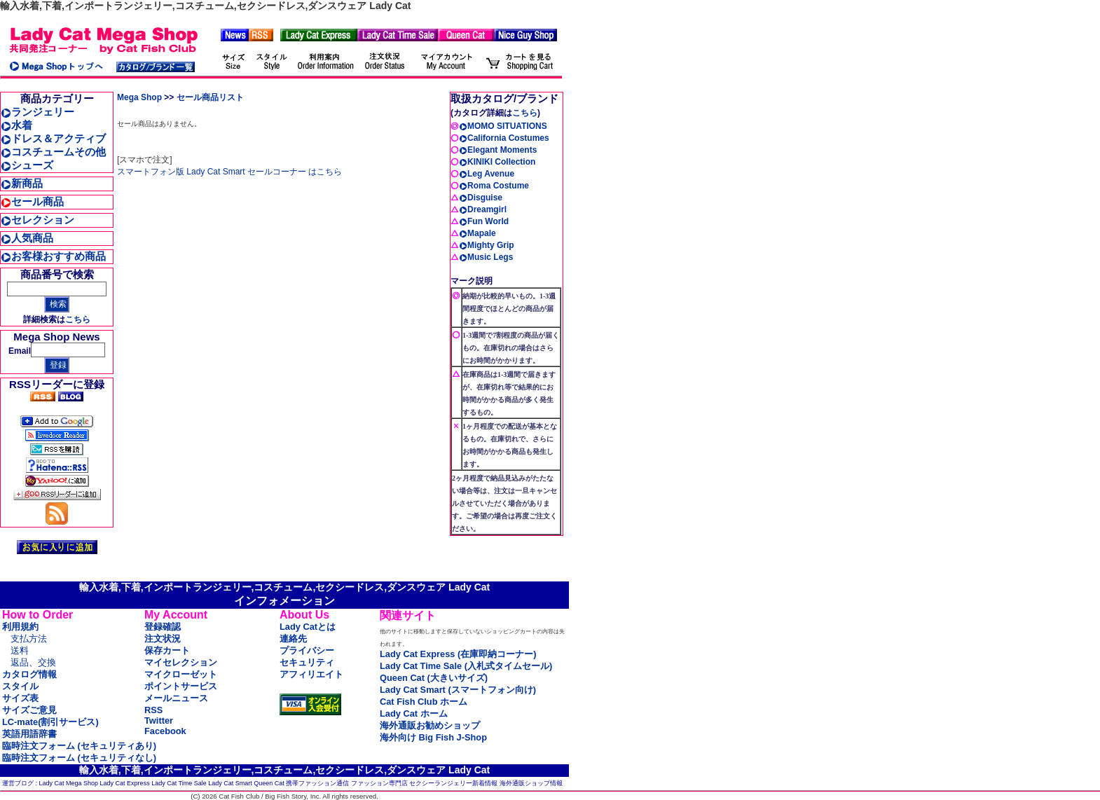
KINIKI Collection (497, 162)
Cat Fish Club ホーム (423, 701)
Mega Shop (139, 97)
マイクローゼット (180, 674)
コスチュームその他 (53, 152)
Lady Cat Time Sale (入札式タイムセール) (466, 666)
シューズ (27, 165)
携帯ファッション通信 (317, 783)
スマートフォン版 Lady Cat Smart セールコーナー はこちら (229, 172)
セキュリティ (307, 662)
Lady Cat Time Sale (179, 783)
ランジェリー (37, 112)
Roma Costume (494, 186)
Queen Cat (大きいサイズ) (434, 678)
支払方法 (29, 638)
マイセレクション (180, 662)
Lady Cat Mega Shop (69, 783)
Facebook (165, 731)
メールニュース (176, 698)
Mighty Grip (486, 245)
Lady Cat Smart (230, 783)
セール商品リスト (210, 97)
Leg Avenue (486, 174)
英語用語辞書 (29, 734)
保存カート (167, 650)
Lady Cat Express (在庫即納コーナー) (458, 654)
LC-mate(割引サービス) (50, 722)
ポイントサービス (180, 686)
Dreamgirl (483, 209)
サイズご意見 (29, 710)
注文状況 (162, 638)
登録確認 (162, 626)
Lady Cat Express (125, 783)
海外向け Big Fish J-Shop (433, 737)
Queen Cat (269, 783)
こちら (77, 319)
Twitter (158, 720)
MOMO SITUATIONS (503, 126)
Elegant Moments (498, 150)
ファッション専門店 (379, 783)
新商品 (22, 183)
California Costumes (504, 138)
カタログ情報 (29, 674)
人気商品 (27, 238)
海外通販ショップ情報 (531, 783)
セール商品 (32, 201)
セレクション (37, 220)
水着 (16, 125)
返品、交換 (33, 662)
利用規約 (20, 626)
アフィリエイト (311, 674)
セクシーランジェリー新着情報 (453, 783)
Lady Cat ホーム (414, 713)
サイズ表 (20, 698)
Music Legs (486, 257)
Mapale (477, 233)
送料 (20, 650)
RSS (153, 710)
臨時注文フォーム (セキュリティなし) (79, 757)
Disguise (480, 197)
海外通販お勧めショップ (430, 725)
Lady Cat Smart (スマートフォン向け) (458, 689)
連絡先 (293, 638)
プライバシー (307, 650)
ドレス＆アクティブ (53, 138)
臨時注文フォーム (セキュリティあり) (79, 745)
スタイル (20, 686)
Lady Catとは (308, 626)
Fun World (484, 221)
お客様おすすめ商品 (53, 256)
